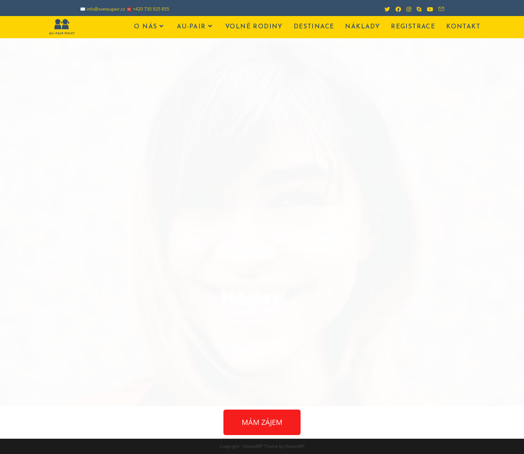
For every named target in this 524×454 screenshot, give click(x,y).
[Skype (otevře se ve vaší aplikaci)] (416, 9)
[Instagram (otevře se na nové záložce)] (406, 9)
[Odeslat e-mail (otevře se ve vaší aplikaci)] (438, 9)
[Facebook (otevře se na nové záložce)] (395, 9)
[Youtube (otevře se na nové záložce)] (427, 9)
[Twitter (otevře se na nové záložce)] (384, 9)
